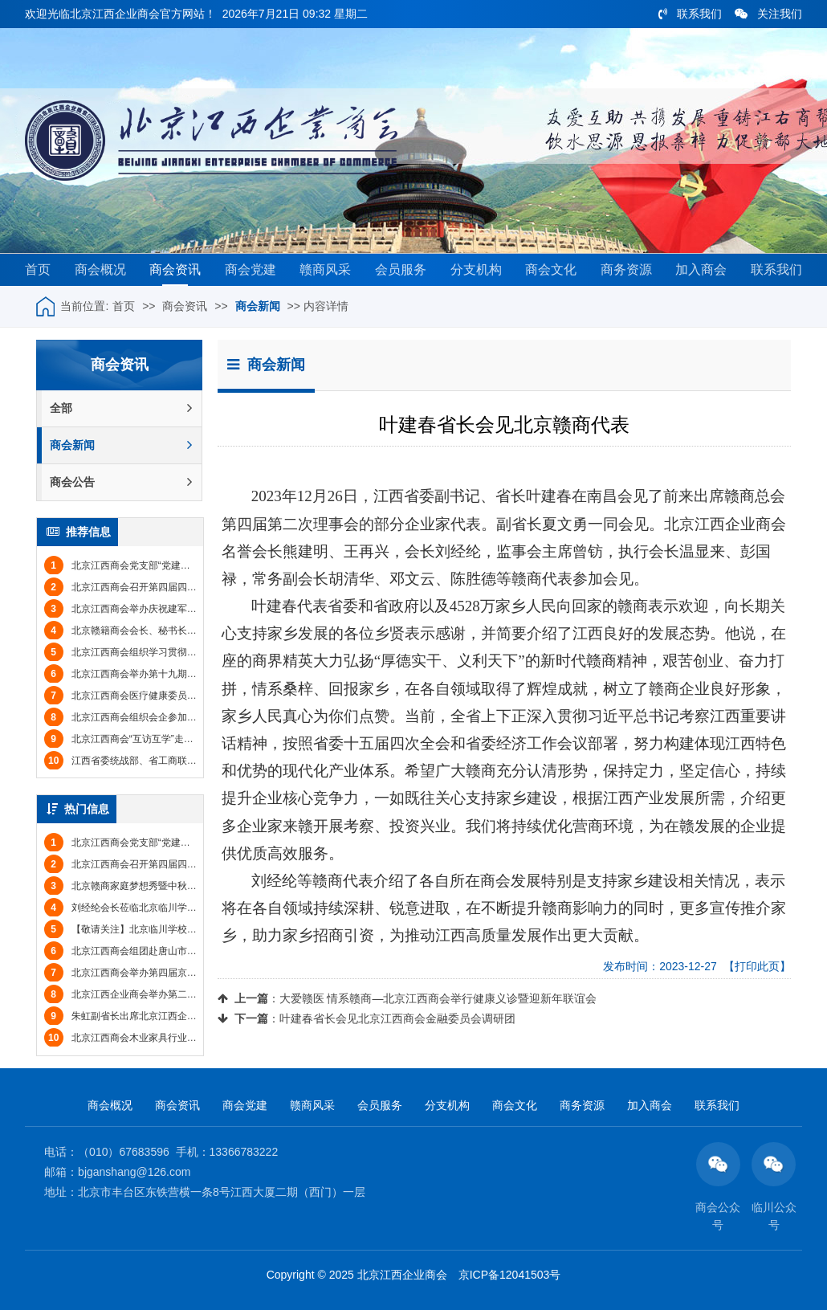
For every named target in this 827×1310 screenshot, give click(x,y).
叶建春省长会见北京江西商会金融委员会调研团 (397, 1018)
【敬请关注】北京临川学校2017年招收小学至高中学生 (174, 929)
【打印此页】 (757, 966)
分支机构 (476, 269)
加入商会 (701, 269)
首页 (38, 269)
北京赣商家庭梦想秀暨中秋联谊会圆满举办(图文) (162, 886)
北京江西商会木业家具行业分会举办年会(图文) (157, 1037)
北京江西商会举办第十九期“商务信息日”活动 (152, 673)
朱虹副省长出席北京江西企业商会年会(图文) (152, 1016)
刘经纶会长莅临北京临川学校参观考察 (139, 907)
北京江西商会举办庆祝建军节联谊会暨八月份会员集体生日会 (188, 608)
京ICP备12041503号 (509, 1274)
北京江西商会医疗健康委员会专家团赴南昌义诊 (159, 695)
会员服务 (400, 269)
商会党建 (250, 269)
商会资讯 (175, 269)
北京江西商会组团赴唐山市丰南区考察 (139, 951)
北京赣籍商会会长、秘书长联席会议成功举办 (154, 630)
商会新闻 (257, 306)
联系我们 (690, 13)
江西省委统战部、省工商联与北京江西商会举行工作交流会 (183, 760)
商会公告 (121, 482)
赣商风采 (325, 269)
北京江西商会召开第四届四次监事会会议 (144, 587)
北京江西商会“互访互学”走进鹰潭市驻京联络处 (157, 739)
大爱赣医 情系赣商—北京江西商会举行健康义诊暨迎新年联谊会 (438, 998)
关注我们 (768, 13)
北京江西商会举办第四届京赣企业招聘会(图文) (157, 972)
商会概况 (100, 269)
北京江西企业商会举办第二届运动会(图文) (147, 994)
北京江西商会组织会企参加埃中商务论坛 (144, 717)
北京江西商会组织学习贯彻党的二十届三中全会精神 (168, 652)
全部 (121, 408)
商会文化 (550, 269)
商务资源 (626, 269)
